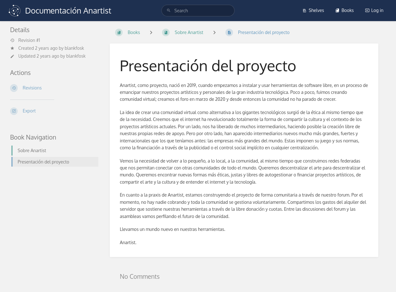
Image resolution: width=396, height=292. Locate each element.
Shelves (313, 10)
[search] (198, 10)
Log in (374, 10)
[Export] (52, 111)
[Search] (168, 10)
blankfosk (74, 48)
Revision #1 (25, 40)
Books (344, 10)
